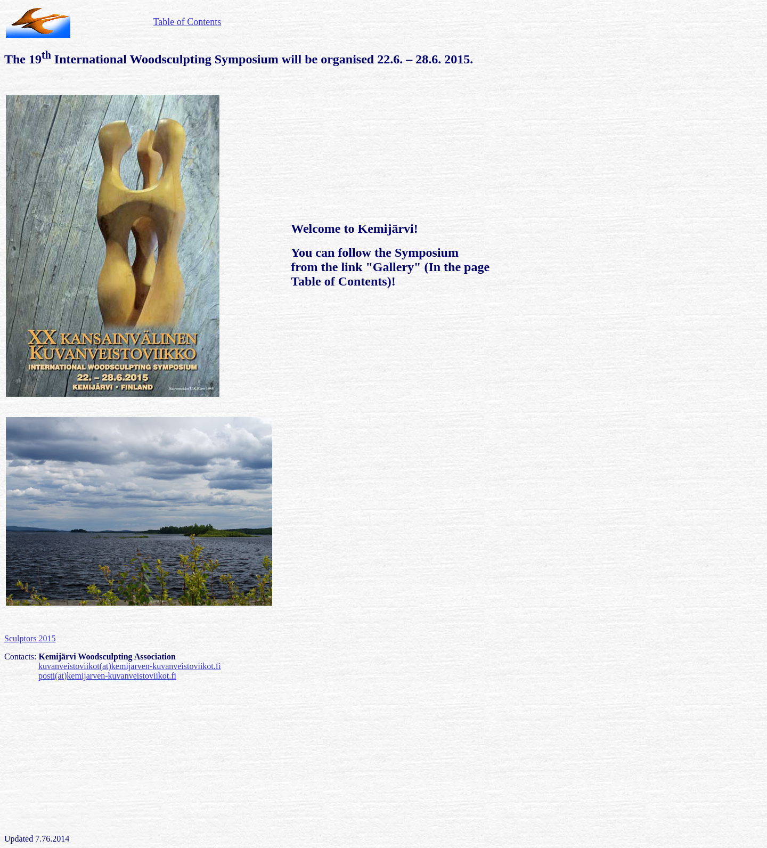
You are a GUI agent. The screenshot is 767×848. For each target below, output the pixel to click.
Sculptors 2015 (29, 638)
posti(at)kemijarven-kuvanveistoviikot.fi (107, 675)
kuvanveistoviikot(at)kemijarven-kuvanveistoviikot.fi (129, 666)
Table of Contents (187, 22)
